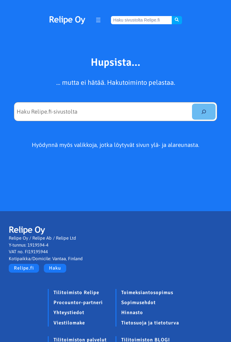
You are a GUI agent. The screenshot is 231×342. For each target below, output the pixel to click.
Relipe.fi (24, 268)
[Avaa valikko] (98, 20)
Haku (55, 268)
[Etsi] (204, 112)
